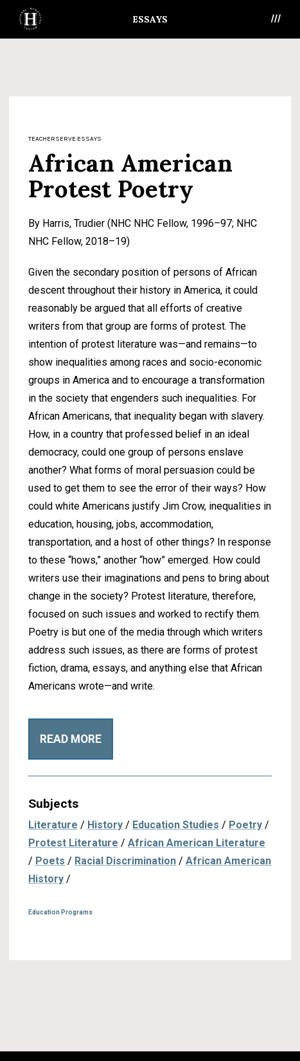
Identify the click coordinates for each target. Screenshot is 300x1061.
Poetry (245, 825)
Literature (53, 825)
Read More (70, 739)
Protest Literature (73, 843)
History (105, 825)
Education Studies (175, 825)
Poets (50, 861)
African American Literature (196, 843)
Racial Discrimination (125, 861)
